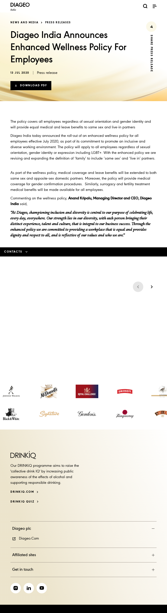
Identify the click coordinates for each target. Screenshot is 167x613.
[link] (11, 391)
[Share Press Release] (151, 26)
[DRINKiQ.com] (24, 492)
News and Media (24, 22)
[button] (30, 85)
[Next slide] (151, 287)
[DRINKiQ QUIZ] (24, 501)
